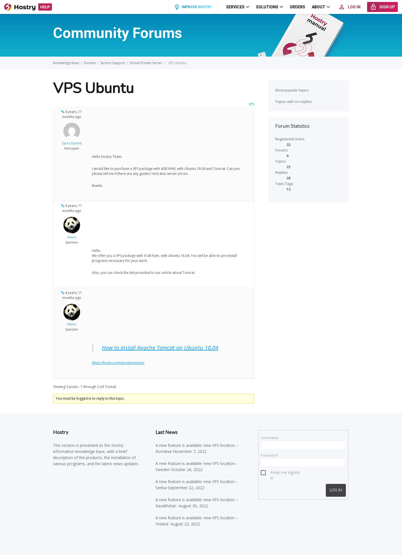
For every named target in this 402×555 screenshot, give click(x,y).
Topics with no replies (293, 101)
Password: (269, 455)
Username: (270, 437)
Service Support (112, 63)
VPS (251, 104)
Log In (336, 490)
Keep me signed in (285, 473)
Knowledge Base (66, 63)
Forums (90, 63)
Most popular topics (292, 90)
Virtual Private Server (146, 63)
